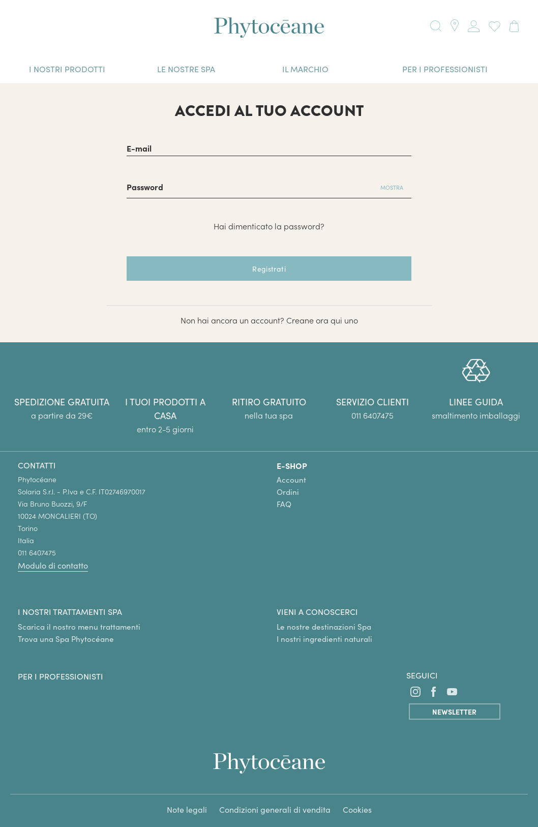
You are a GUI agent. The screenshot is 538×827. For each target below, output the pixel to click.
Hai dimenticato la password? (269, 225)
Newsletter (454, 711)
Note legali (187, 809)
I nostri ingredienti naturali (324, 639)
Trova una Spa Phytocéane (66, 639)
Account (291, 480)
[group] (476, 390)
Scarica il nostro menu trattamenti (79, 627)
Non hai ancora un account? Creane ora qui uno (269, 320)
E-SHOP (292, 465)
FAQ (284, 504)
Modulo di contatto (53, 565)
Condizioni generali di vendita (275, 809)
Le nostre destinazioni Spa (324, 627)
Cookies (357, 809)
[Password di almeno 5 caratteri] (249, 186)
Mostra (391, 187)
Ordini (288, 492)
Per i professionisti (60, 676)
